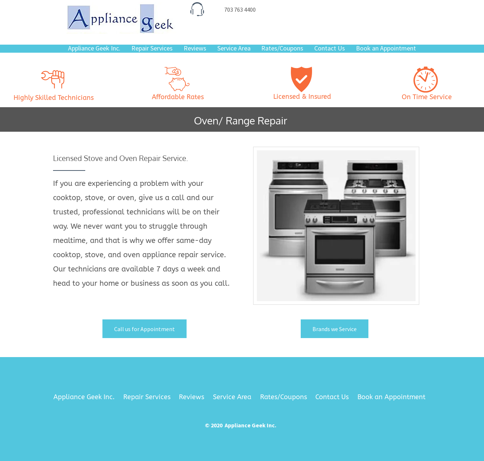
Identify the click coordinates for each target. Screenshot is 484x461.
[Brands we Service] (334, 328)
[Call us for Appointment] (144, 328)
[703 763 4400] (240, 9)
